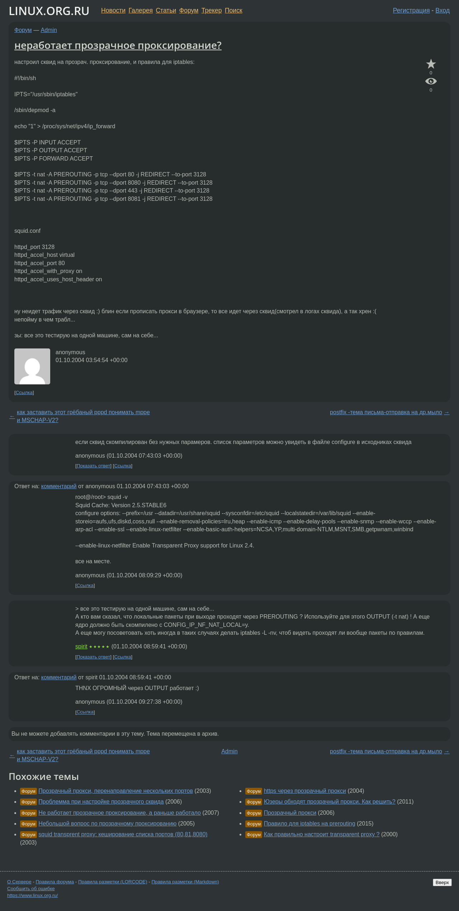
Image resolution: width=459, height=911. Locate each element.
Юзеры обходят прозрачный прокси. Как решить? (330, 802)
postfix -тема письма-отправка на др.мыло (386, 412)
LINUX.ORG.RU (49, 10)
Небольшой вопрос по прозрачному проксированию (107, 823)
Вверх (442, 882)
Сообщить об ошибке (31, 888)
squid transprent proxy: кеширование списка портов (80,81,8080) (122, 834)
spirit (81, 646)
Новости (113, 10)
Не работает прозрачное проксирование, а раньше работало (119, 813)
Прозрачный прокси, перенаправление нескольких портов (115, 791)
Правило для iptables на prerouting (309, 823)
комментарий (59, 486)
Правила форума (55, 881)
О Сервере (19, 881)
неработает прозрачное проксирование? (118, 45)
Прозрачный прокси (290, 813)
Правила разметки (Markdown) (185, 881)
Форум (188, 10)
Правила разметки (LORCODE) (112, 881)
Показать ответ (93, 465)
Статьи (166, 10)
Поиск (233, 10)
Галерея (141, 10)
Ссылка (24, 392)
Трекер (212, 10)
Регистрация (411, 10)
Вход (442, 10)
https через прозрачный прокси (305, 791)
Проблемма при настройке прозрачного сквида (101, 802)
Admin (49, 30)
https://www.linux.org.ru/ (32, 895)
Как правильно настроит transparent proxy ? (322, 834)
